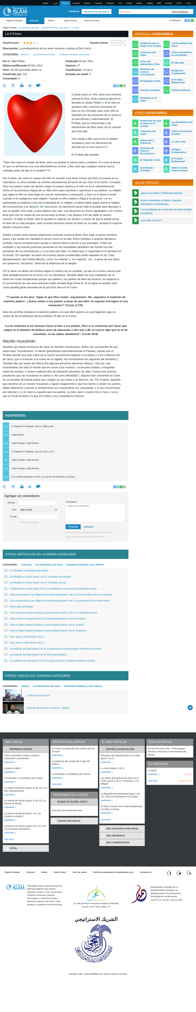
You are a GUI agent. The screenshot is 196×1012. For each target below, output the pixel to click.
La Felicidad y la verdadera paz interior (26, 570)
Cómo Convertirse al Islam (181, 132)
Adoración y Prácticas (147, 141)
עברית (188, 3)
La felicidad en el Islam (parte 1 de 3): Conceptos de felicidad (37, 576)
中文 (120, 3)
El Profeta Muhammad (178, 81)
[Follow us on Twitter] (179, 873)
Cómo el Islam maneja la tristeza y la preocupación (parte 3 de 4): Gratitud (44, 624)
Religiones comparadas (178, 72)
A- (113, 42)
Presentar (73, 526)
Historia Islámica (180, 90)
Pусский (98, 3)
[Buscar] (167, 11)
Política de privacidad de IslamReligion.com (113, 872)
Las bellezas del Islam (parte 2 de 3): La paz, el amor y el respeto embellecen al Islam (50, 660)
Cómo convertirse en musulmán (181, 53)
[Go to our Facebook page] (169, 873)
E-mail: (13, 516)
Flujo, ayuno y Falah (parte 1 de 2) (24, 636)
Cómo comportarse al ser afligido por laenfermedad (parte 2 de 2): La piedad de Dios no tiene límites (57, 600)
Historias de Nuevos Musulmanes (147, 151)
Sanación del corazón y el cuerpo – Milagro (47, 708)
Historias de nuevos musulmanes (147, 72)
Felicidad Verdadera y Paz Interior (83, 686)
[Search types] (182, 11)
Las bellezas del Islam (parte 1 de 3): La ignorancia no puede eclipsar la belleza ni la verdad (53, 648)
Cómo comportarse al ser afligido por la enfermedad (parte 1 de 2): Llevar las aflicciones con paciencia (58, 594)
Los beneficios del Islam (29, 28)
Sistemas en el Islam (148, 99)
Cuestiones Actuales (146, 169)
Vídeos (51, 20)
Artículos (34, 20)
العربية (55, 3)
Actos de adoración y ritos (149, 62)
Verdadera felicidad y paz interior (55, 28)
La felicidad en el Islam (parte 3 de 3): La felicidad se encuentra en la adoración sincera (50, 588)
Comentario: (72, 502)
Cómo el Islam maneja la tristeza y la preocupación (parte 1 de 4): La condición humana (51, 612)
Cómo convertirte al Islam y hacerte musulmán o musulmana (160, 202)
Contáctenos (175, 20)
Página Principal (14, 20)
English (45, 3)
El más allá (177, 62)
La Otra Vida (178, 141)
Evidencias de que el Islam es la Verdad (150, 123)
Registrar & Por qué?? (96, 12)
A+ (123, 42)
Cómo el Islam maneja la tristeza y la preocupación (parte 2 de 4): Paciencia (45, 618)
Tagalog (150, 3)
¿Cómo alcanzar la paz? (38, 695)
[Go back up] (190, 707)
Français (76, 3)
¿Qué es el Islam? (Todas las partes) (161, 193)
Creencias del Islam (148, 53)
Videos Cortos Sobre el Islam (179, 169)
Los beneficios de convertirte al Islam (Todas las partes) (166, 211)
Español (65, 3)
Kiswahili (168, 3)
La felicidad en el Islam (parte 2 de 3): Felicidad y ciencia (35, 582)
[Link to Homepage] (15, 11)
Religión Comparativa (178, 150)
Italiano (139, 3)
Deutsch (87, 3)
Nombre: (12, 502)
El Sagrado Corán (150, 81)
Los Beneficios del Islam (47, 686)
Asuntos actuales (150, 90)
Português (110, 3)
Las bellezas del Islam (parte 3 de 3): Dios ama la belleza (36, 654)
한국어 (179, 3)
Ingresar (74, 11)
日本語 (129, 3)
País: (14, 509)
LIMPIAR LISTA (185, 781)
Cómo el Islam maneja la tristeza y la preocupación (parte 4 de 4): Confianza (45, 630)
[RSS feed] (189, 873)
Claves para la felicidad (19, 606)
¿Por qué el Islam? (151, 220)
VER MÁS (9, 839)
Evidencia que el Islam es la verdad (150, 44)
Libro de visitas (91, 20)
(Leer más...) (10, 762)
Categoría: (11, 54)
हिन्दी (159, 3)
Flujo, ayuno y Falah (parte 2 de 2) (24, 642)
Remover (188, 774)
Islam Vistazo (70, 20)
